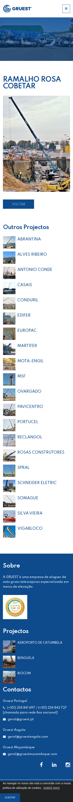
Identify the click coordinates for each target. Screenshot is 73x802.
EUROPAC (27, 342)
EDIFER (25, 328)
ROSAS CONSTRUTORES (40, 450)
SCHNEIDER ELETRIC (36, 477)
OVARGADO (30, 396)
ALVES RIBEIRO (32, 274)
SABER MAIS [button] (51, 787)
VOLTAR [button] (18, 204)
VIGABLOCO (30, 517)
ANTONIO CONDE (34, 288)
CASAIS (25, 301)
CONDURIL (28, 315)
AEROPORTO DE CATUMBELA (39, 642)
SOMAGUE (28, 490)
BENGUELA (25, 658)
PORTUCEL (28, 423)
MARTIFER (28, 355)
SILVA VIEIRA (30, 504)
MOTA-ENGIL (31, 369)
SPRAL (24, 463)
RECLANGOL (30, 436)
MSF (23, 382)
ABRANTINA (29, 261)
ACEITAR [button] (10, 797)
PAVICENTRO (30, 409)
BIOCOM (24, 673)
